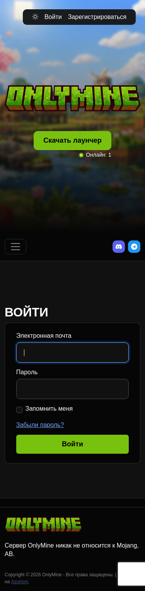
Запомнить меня (49, 408)
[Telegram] (134, 246)
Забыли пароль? (40, 425)
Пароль (27, 372)
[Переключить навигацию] (15, 246)
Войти (53, 17)
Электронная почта (44, 335)
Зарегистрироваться (97, 17)
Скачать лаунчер (72, 140)
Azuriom (19, 581)
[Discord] (119, 246)
